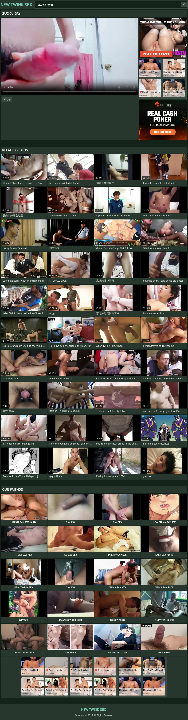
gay (8, 99)
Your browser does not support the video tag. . (69, 56)
